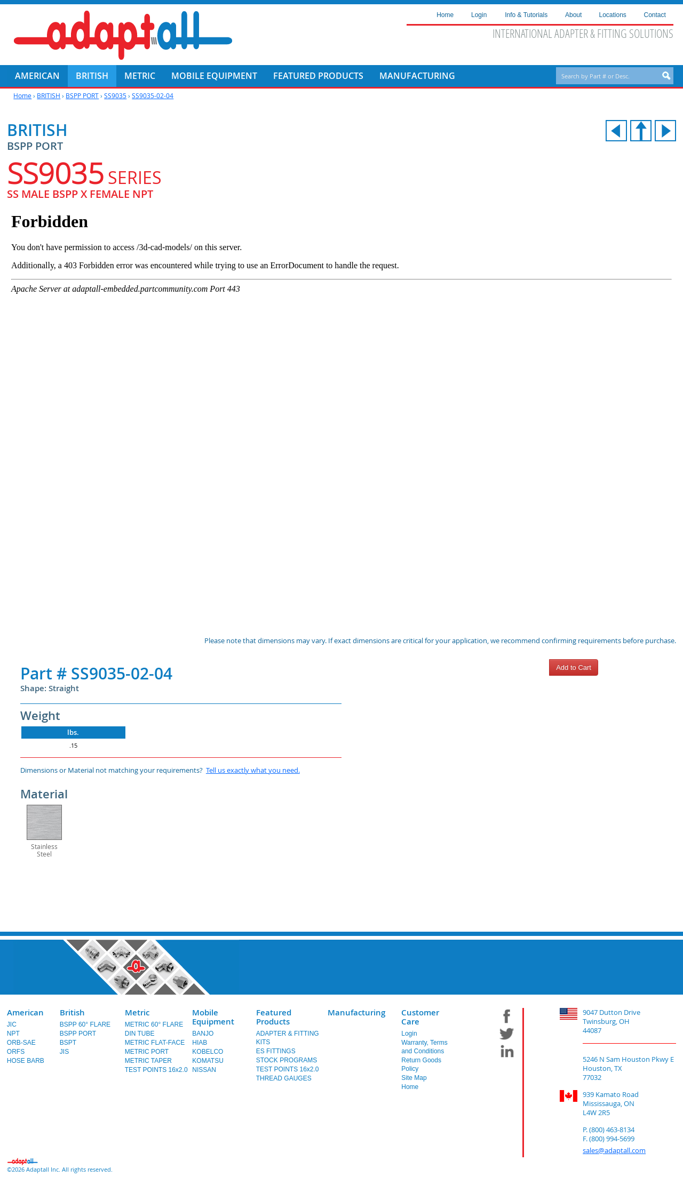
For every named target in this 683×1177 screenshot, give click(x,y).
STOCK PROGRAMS (286, 1060)
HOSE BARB (25, 1060)
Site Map (413, 1078)
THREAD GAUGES (284, 1078)
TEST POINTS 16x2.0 (156, 1070)
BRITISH (48, 95)
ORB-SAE (21, 1042)
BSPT (68, 1042)
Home (22, 95)
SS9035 (115, 95)
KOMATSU (207, 1060)
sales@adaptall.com (614, 1150)
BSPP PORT (82, 95)
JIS (64, 1051)
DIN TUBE (140, 1033)
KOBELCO (207, 1051)
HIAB (199, 1042)
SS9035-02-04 (152, 95)
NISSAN (204, 1070)
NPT (13, 1033)
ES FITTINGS (276, 1051)
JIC (12, 1024)
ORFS (16, 1051)
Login (409, 1033)
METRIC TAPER (148, 1060)
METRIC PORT (147, 1051)
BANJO (202, 1033)
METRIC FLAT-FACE (155, 1042)
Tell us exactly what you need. (253, 770)
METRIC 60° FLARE (154, 1024)
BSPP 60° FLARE (85, 1024)
